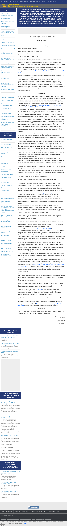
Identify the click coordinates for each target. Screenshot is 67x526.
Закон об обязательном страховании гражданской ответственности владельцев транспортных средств (7, 209)
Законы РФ (15, 1)
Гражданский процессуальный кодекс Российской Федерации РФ (7, 53)
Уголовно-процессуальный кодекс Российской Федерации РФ (7, 124)
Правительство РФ (35, 1)
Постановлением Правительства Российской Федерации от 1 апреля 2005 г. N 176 (39, 193)
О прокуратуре (4, 163)
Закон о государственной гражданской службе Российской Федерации (7, 221)
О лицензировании (5, 160)
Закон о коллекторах (6, 144)
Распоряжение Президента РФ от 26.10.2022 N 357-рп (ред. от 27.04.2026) (9, 402)
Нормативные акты (52, 1)
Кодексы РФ (7, 1)
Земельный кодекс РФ (6, 62)
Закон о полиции (5, 195)
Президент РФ (24, 1)
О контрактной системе (6, 177)
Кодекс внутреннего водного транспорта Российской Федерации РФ (8, 72)
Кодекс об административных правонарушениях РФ (6, 78)
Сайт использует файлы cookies (43, 519)
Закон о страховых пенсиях (7, 198)
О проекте (3, 519)
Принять (2, 525)
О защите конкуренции (6, 156)
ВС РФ (43, 1)
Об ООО (3, 166)
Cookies (24, 523)
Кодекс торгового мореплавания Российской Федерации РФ (7, 85)
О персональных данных (7, 174)
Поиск (2, 511)
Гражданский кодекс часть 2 (8, 42)
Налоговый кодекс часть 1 (7, 97)
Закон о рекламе (5, 235)
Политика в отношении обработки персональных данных (21, 519)
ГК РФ (2, 35)
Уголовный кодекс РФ (6, 128)
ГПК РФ (40, 289)
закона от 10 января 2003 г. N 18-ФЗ (41, 228)
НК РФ (2, 94)
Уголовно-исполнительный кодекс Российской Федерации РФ (7, 118)
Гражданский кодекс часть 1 (8, 39)
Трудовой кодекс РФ (6, 113)
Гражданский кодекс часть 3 (8, 45)
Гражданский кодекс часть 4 (8, 48)
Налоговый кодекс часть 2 (7, 100)
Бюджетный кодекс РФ (6, 18)
